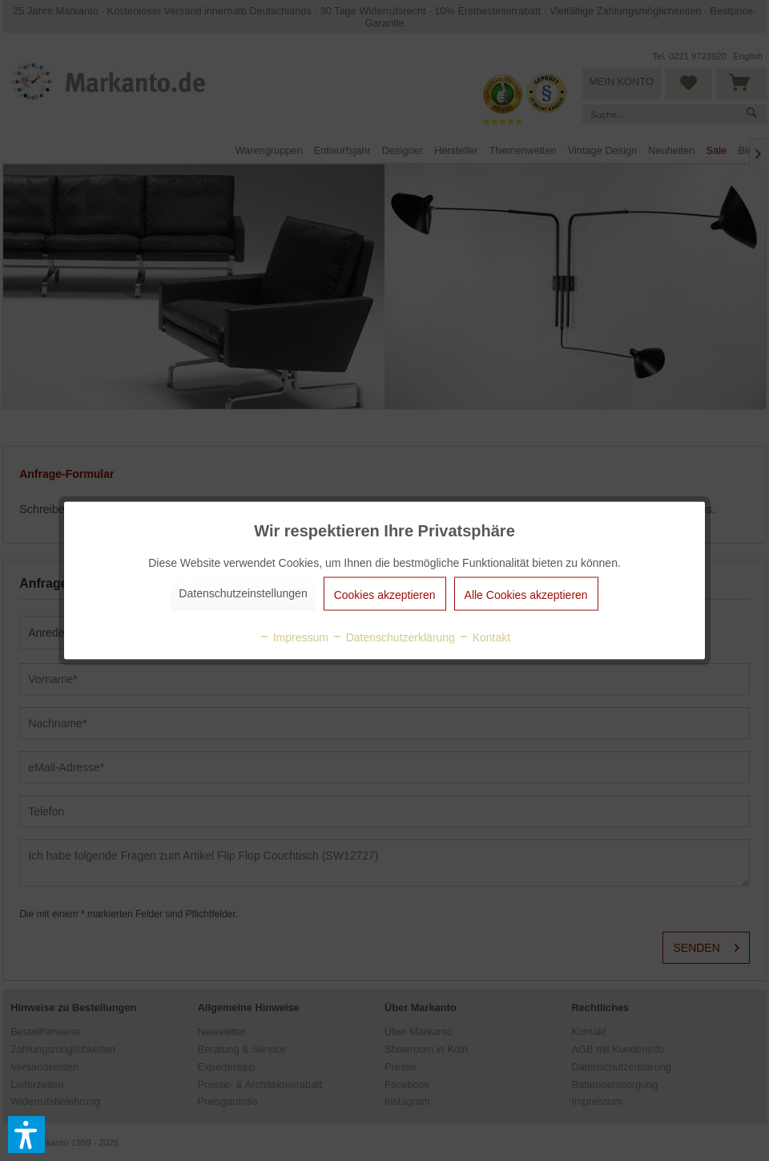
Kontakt (484, 637)
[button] (26, 1134)
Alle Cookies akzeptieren (526, 595)
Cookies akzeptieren (385, 595)
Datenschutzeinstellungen (243, 593)
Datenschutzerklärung (393, 637)
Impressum (293, 637)
